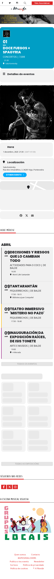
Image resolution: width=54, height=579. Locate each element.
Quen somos (20, 554)
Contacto (35, 554)
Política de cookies (19, 568)
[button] (25, 2)
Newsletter (39, 561)
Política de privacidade (33, 565)
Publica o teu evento (19, 561)
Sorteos (14, 565)
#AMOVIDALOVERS (27, 558)
